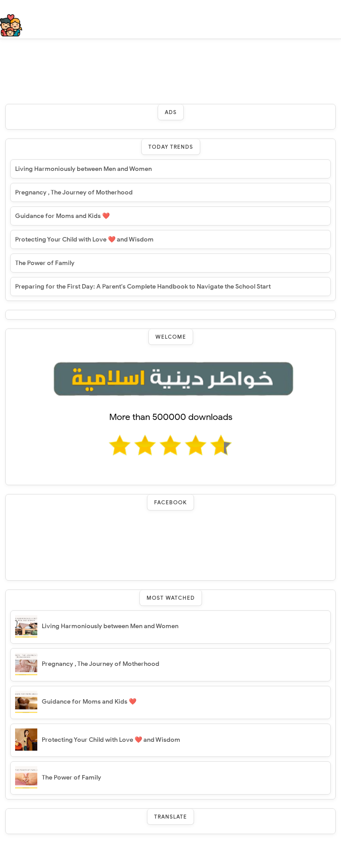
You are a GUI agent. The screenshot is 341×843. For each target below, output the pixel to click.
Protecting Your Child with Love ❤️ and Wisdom (84, 239)
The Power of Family (45, 263)
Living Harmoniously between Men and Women (83, 169)
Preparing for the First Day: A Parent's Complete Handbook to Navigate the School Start (143, 286)
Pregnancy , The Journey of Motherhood (74, 192)
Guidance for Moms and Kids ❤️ (62, 216)
